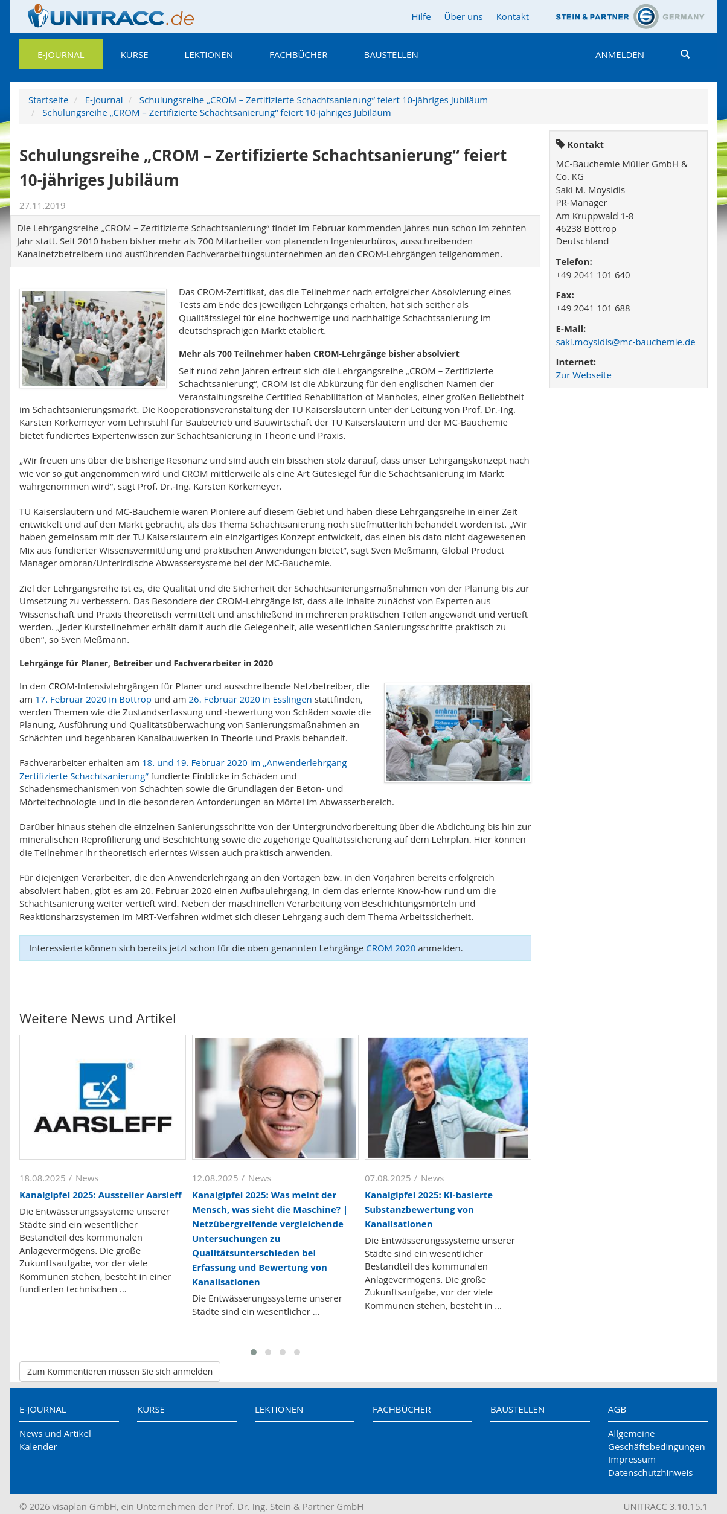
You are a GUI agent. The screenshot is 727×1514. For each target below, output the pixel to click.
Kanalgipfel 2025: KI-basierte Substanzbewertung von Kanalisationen (429, 1209)
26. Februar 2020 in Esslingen (250, 699)
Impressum (632, 1459)
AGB (617, 1409)
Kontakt (512, 16)
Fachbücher (298, 54)
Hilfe (421, 16)
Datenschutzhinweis (650, 1472)
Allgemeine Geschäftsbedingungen (656, 1439)
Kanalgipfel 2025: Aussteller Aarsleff (100, 1195)
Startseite (48, 100)
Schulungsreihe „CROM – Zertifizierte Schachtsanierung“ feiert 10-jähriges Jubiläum (313, 100)
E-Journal (61, 54)
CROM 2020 (390, 948)
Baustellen (391, 54)
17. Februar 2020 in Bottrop (93, 699)
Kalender (38, 1446)
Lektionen (209, 54)
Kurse (135, 54)
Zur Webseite (584, 375)
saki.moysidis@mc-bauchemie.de (626, 342)
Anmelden (619, 54)
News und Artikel (55, 1433)
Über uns (463, 16)
